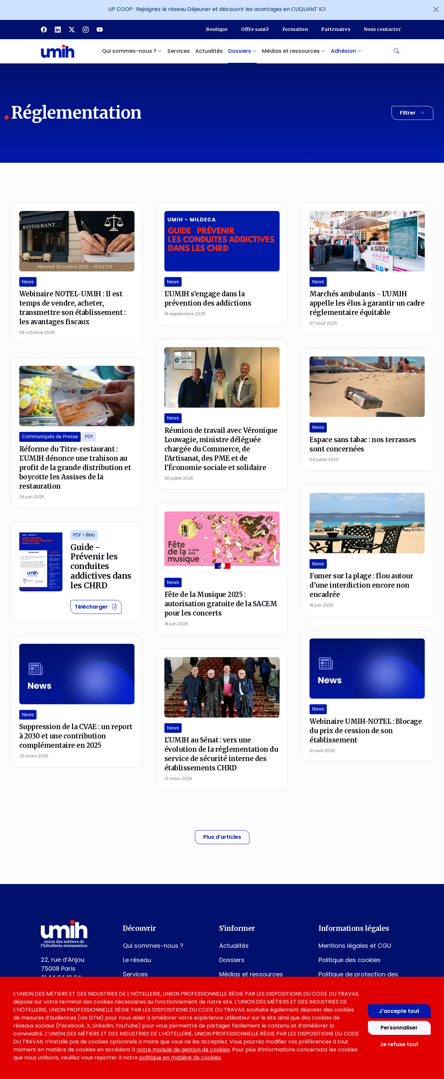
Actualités (209, 51)
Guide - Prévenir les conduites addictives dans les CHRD (101, 566)
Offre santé (255, 29)
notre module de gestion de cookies (183, 1049)
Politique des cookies (349, 960)
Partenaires (335, 29)
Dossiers (231, 960)
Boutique (217, 29)
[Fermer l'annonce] (436, 9)
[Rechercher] (396, 51)
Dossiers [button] (242, 51)
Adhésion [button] (346, 51)
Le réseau (137, 960)
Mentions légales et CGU (354, 945)
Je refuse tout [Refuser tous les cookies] (399, 1044)
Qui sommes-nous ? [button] (132, 51)
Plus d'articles (222, 837)
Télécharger (98, 607)
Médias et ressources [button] (293, 51)
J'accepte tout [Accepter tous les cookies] (399, 1011)
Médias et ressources (251, 974)
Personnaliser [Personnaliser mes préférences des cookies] (399, 1027)
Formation (295, 29)
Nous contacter (382, 29)
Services (178, 51)
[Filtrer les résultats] (412, 113)
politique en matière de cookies (180, 1057)
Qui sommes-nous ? (153, 945)
